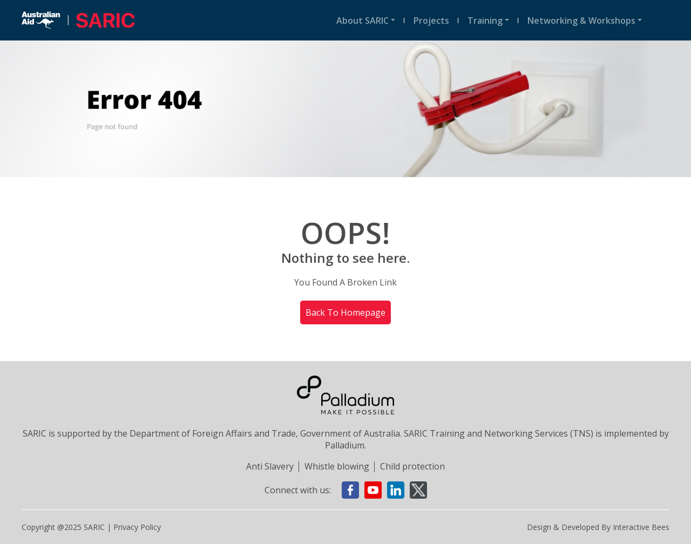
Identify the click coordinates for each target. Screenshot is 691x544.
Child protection (412, 466)
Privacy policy (137, 527)
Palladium (344, 445)
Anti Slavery (270, 466)
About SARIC (362, 20)
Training (485, 20)
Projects (431, 20)
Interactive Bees (641, 527)
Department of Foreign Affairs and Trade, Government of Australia (265, 433)
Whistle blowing (336, 466)
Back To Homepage (345, 312)
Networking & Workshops (581, 20)
